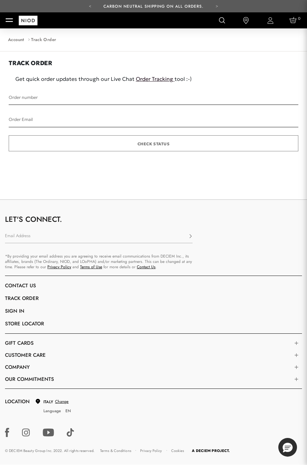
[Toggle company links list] (296, 367)
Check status (153, 143)
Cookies (177, 450)
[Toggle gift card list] (296, 343)
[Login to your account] (270, 20)
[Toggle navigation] (9, 20)
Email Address (17, 235)
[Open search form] (222, 20)
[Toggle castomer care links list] (296, 355)
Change (61, 402)
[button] (287, 447)
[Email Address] (99, 236)
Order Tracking (155, 78)
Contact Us (146, 267)
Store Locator (24, 323)
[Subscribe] (190, 236)
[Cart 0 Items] (294, 20)
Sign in (14, 311)
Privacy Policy (59, 267)
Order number (23, 97)
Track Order (22, 298)
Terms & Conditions (115, 450)
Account (16, 39)
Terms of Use (91, 267)
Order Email (21, 119)
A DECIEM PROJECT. (211, 450)
